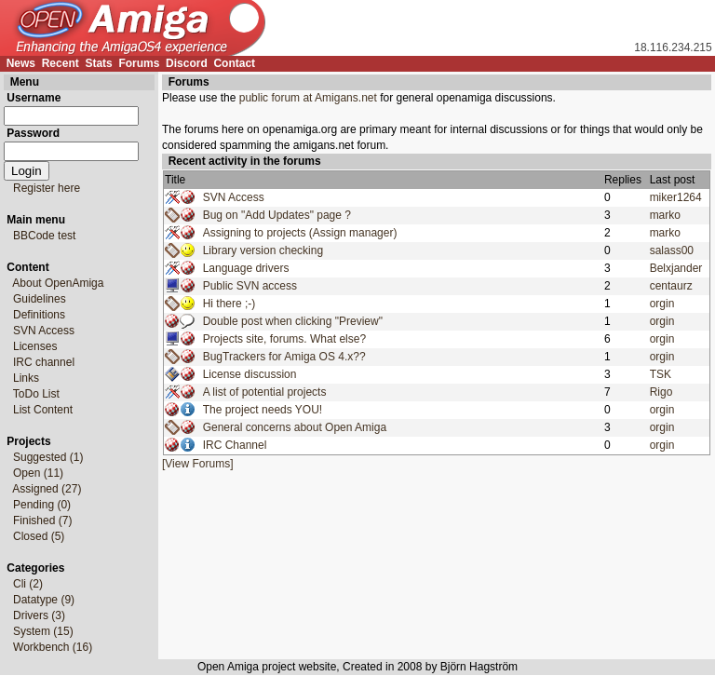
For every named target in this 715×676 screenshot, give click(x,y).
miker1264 (676, 197)
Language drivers (246, 268)
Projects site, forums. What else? (284, 338)
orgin (662, 303)
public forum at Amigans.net (308, 97)
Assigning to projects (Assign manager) (300, 232)
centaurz (671, 285)
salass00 (672, 250)
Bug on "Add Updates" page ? (277, 215)
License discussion (250, 374)
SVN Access (233, 197)
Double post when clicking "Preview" (293, 321)
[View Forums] (197, 463)
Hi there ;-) (229, 303)
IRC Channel (235, 445)
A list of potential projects (265, 392)
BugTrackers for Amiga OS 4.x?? (284, 356)
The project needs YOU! (263, 409)
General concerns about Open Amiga (294, 427)
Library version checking (263, 250)
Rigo (661, 392)
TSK (660, 374)
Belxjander (676, 268)
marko (665, 215)
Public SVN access (250, 285)
